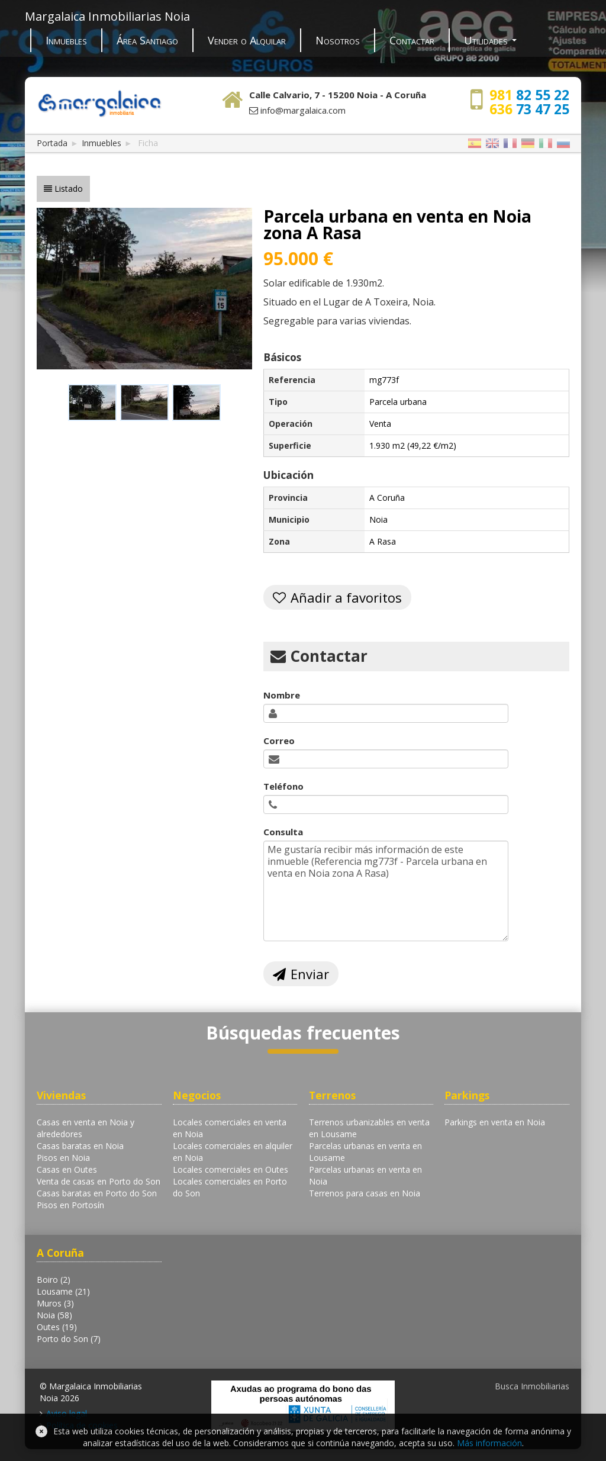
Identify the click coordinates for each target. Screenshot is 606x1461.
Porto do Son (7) (69, 1338)
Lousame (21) (63, 1291)
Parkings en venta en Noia (494, 1122)
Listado (68, 188)
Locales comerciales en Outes (230, 1169)
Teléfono (283, 786)
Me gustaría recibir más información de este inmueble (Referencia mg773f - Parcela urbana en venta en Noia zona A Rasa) (385, 891)
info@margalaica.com (303, 110)
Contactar (411, 40)
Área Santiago (147, 40)
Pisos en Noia (63, 1157)
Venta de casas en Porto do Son (98, 1181)
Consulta (283, 832)
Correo (279, 740)
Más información (489, 1443)
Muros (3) (55, 1303)
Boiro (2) (53, 1279)
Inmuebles (66, 40)
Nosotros (337, 40)
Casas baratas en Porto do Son (97, 1193)
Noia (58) (54, 1315)
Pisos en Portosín (70, 1205)
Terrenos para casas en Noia (364, 1193)
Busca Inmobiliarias (532, 1386)
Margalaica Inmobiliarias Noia (107, 16)
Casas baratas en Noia (80, 1145)
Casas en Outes (67, 1169)
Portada (52, 143)
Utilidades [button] (490, 40)
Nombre (281, 695)
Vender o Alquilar (247, 40)
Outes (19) (57, 1327)
